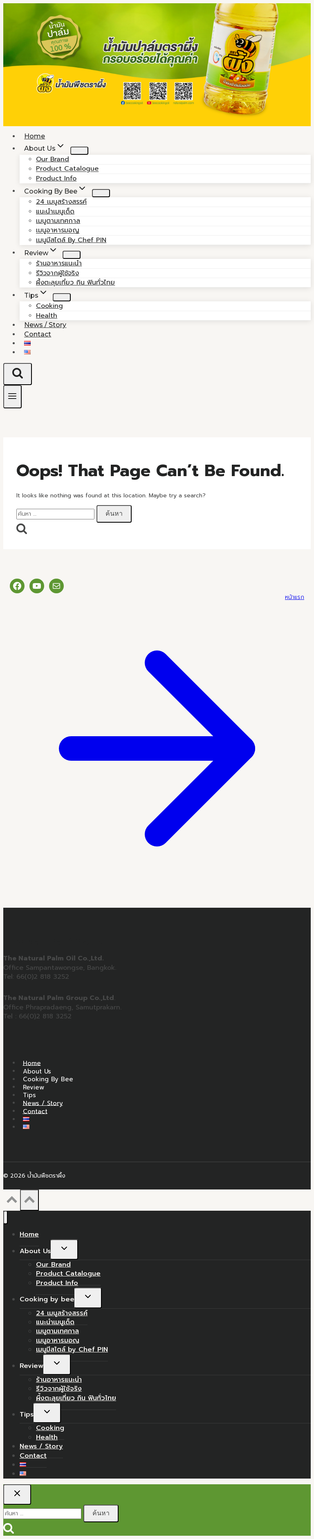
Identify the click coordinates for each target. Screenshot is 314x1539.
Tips (29, 1095)
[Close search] (17, 1494)
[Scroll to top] (11, 1202)
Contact (37, 334)
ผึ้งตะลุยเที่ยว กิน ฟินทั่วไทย (75, 282)
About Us (37, 1071)
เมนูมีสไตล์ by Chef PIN (71, 240)
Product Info (57, 1283)
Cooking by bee (48, 1079)
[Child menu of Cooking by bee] (101, 193)
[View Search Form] (17, 374)
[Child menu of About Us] (79, 151)
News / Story (43, 1102)
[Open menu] (12, 396)
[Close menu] (5, 1217)
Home (32, 1062)
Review (33, 1086)
